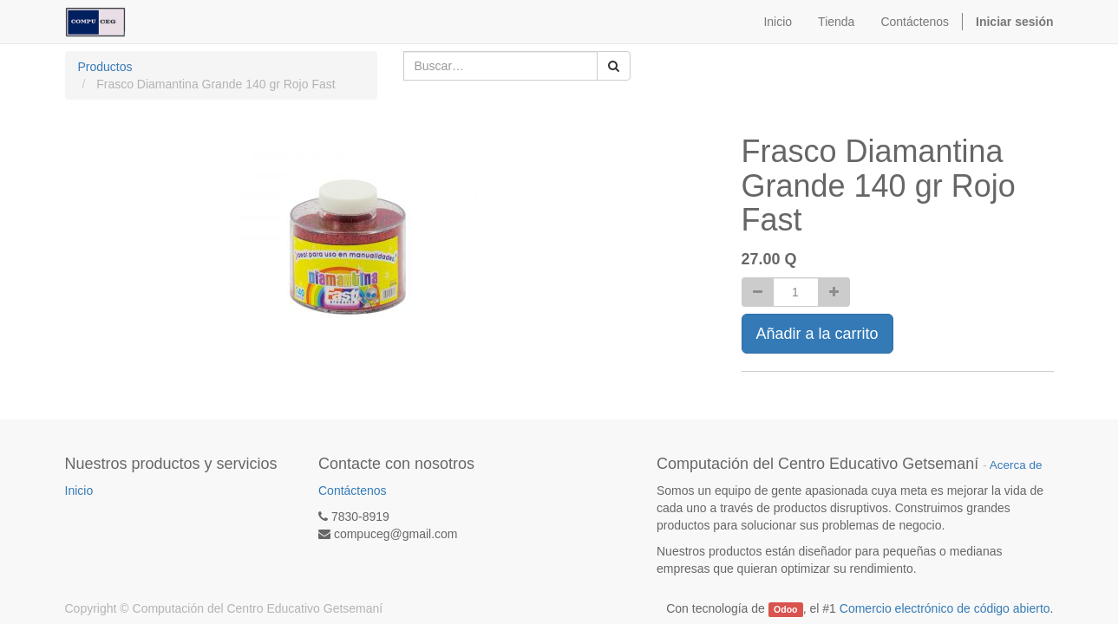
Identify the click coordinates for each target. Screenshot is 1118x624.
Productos (105, 67)
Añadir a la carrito (817, 333)
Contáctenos (352, 490)
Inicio (79, 490)
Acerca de (1016, 464)
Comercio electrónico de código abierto (945, 608)
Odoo (785, 609)
